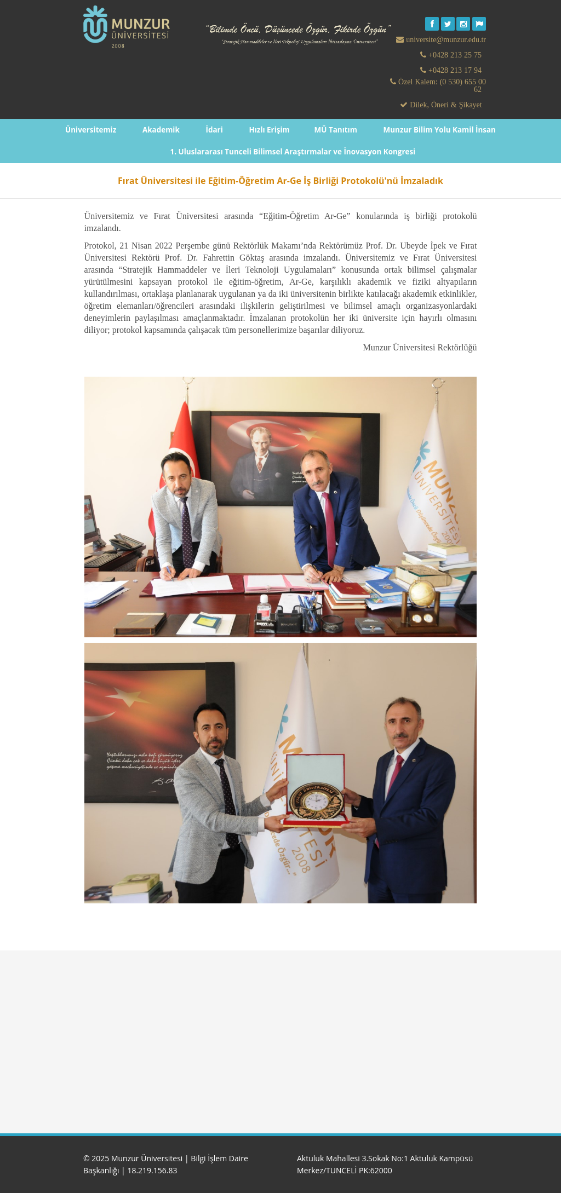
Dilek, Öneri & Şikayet (445, 104)
